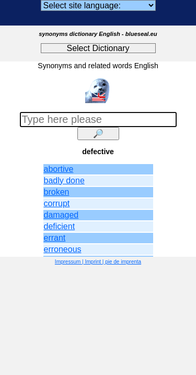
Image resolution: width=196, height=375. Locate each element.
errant (55, 237)
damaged (61, 214)
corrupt (57, 203)
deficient (59, 226)
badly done (64, 180)
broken (57, 192)
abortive (59, 169)
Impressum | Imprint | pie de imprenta (98, 262)
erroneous (63, 249)
